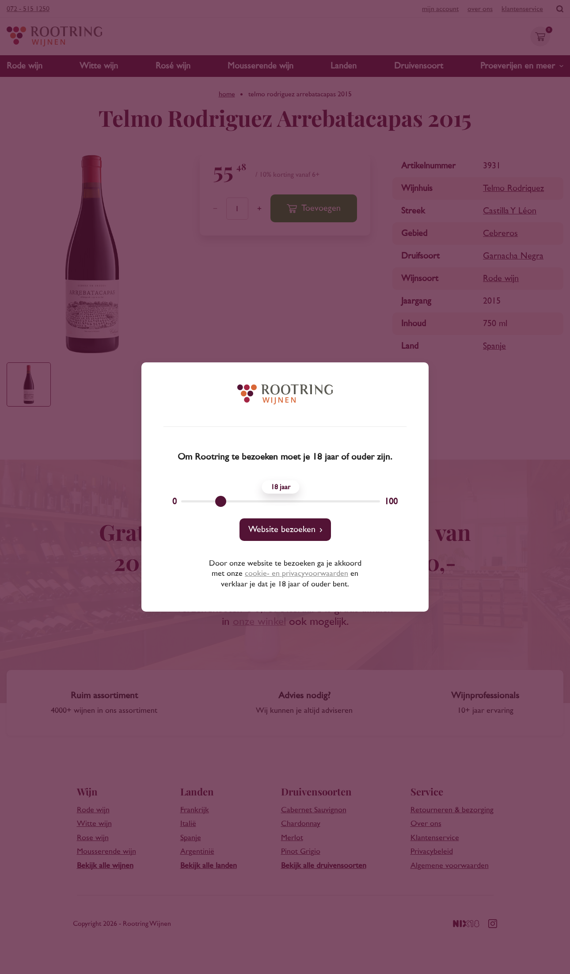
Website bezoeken (281, 529)
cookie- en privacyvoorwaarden (296, 574)
